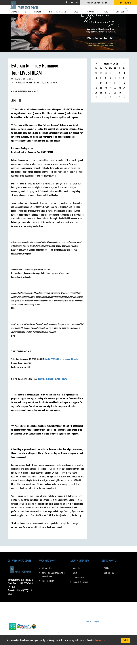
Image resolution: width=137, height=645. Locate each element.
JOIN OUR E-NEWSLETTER (97, 2)
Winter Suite (47, 568)
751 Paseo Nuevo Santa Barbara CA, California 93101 (36, 82)
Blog (106, 15)
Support (91, 15)
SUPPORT (108, 568)
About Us (76, 568)
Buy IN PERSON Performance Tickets (61, 359)
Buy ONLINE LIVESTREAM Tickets (52, 378)
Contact (120, 15)
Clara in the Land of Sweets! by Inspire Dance (53, 574)
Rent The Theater (57, 15)
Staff (75, 572)
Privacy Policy (78, 577)
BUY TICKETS (125, 2)
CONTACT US (109, 572)
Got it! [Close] (125, 640)
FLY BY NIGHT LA (48, 580)
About (76, 15)
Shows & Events (18, 15)
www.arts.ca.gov (92, 621)
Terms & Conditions (80, 581)
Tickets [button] (37, 15)
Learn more (100, 640)
